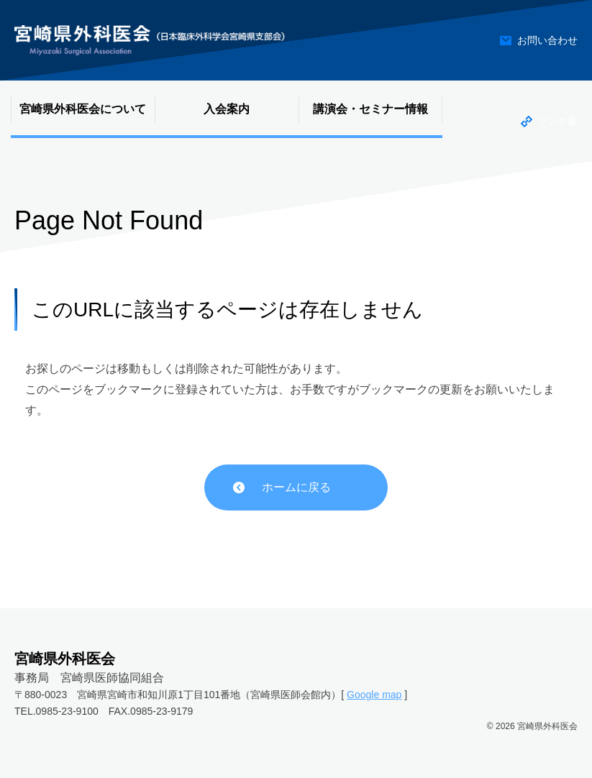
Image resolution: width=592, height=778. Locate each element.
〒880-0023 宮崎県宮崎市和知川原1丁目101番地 (127, 694)
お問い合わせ (547, 40)
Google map (374, 694)
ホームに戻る (296, 487)
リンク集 (557, 121)
